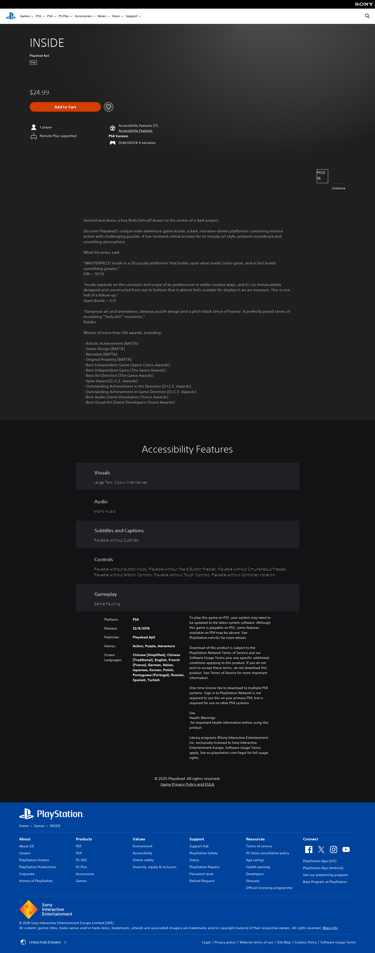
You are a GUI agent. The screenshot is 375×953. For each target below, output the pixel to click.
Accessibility (142, 853)
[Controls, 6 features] (187, 566)
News (102, 16)
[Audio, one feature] (187, 505)
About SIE (26, 846)
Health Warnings (202, 718)
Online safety (143, 860)
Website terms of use (256, 942)
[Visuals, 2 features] (187, 476)
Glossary (252, 881)
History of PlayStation (36, 881)
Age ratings (255, 860)
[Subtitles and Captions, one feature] (187, 534)
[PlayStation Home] (11, 16)
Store (116, 16)
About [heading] (24, 839)
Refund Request (202, 881)
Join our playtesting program (325, 875)
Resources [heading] (255, 839)
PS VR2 (81, 860)
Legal (206, 942)
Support (132, 16)
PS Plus (64, 16)
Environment (142, 846)
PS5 (38, 16)
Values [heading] (139, 839)
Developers (255, 874)
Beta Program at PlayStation (325, 882)
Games (25, 16)
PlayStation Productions (37, 867)
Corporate (26, 874)
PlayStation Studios (34, 860)
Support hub (199, 846)
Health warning (258, 867)
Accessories (83, 16)
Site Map (284, 942)
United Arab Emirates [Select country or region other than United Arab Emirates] (43, 942)
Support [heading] (196, 839)
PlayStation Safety (203, 853)
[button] (136, 130)
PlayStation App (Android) (323, 868)
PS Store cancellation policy (267, 853)
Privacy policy (225, 942)
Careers (25, 853)
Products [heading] (84, 839)
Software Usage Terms (338, 942)
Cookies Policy (306, 942)
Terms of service (259, 846)
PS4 (50, 16)
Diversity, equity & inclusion (154, 867)
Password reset (201, 874)
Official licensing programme (269, 888)
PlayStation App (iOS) (319, 861)
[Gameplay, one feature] (187, 597)
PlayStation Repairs (204, 867)
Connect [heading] (310, 839)
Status (194, 860)
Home (23, 826)
